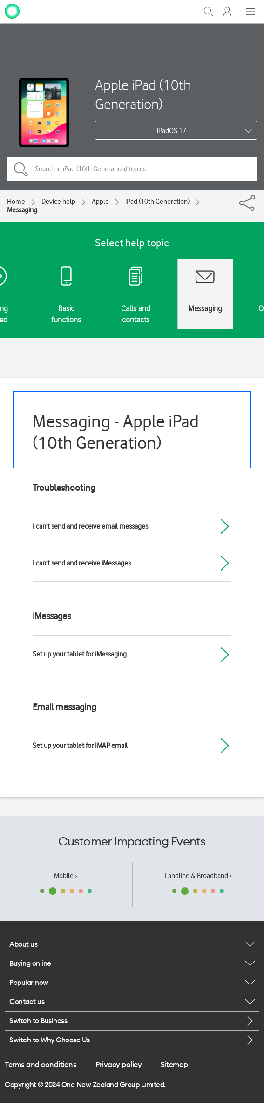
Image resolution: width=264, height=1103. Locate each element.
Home (16, 201)
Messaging (22, 210)
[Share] (256, 200)
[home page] (12, 11)
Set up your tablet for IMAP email (80, 745)
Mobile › (65, 876)
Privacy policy (118, 1064)
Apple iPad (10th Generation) (143, 94)
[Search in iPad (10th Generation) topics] (132, 169)
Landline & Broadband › (198, 876)
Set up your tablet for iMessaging (80, 654)
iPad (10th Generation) (157, 201)
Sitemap (174, 1064)
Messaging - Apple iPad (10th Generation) (116, 432)
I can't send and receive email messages (90, 526)
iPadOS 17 (171, 130)
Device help (58, 201)
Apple (100, 201)
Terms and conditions (40, 1064)
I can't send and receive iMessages (82, 563)
